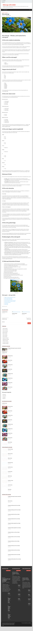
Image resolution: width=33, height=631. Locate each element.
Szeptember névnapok (6, 339)
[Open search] (30, 10)
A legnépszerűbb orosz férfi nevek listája (14, 536)
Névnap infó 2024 (8, 15)
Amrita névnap (10, 437)
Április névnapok (5, 332)
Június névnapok (5, 335)
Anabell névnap (10, 428)
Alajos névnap (29, 595)
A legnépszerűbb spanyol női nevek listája (14, 505)
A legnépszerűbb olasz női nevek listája (13, 541)
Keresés (3, 321)
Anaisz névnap (24, 313)
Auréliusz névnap (10, 480)
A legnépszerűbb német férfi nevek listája (14, 554)
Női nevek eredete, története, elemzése (9, 301)
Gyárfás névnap (29, 603)
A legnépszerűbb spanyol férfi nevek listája (14, 509)
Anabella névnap (10, 373)
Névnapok (3, 12)
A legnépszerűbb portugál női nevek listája (14, 523)
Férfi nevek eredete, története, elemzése (10, 300)
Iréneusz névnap (10, 449)
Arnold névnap (10, 471)
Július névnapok (5, 336)
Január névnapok (5, 328)
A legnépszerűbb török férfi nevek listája (14, 518)
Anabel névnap (10, 382)
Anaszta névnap (14, 313)
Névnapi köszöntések (7, 302)
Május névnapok (5, 333)
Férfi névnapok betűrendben (8, 299)
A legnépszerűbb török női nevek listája (13, 514)
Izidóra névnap (9, 593)
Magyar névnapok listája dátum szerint (9, 297)
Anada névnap (10, 369)
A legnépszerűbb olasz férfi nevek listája (14, 545)
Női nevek (6, 12)
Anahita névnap (10, 364)
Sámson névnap (10, 453)
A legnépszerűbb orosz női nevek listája (13, 532)
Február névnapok (5, 329)
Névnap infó (4, 395)
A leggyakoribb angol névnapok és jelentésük (14, 348)
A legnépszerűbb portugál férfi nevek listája (14, 527)
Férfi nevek (4, 394)
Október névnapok (5, 340)
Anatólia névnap (4, 311)
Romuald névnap (10, 462)
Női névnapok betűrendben (8, 298)
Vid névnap (9, 489)
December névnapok (5, 343)
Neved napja (6, 304)
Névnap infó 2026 (9, 5)
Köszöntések (6, 303)
